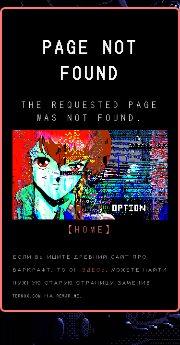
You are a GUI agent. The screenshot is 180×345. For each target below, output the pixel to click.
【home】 (90, 228)
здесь (94, 269)
